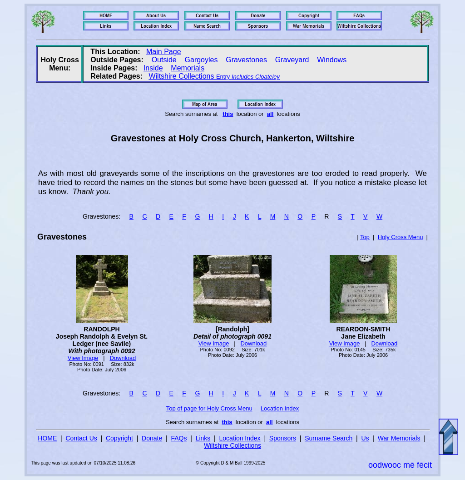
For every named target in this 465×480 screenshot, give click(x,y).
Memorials (187, 68)
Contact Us (81, 438)
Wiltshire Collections (214, 76)
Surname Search (328, 438)
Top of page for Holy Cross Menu (209, 408)
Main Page (163, 51)
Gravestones (246, 60)
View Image (83, 358)
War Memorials (399, 438)
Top (365, 237)
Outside (164, 60)
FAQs (179, 438)
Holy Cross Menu (400, 237)
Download (122, 358)
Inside (153, 68)
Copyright (119, 438)
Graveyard (292, 60)
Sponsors (282, 438)
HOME (47, 438)
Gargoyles (201, 60)
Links (203, 438)
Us (365, 438)
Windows (331, 60)
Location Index (280, 408)
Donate (152, 438)
